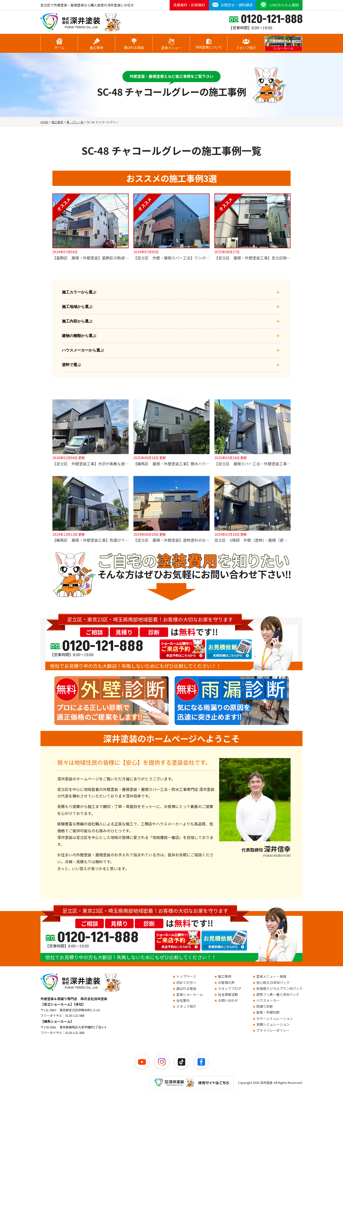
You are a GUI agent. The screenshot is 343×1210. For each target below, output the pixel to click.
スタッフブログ (229, 988)
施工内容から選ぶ (171, 321)
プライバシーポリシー (273, 1030)
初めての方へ (186, 982)
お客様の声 (226, 982)
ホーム (59, 44)
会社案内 (183, 1000)
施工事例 (96, 44)
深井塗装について (208, 44)
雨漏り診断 (264, 1006)
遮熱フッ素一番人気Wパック (277, 994)
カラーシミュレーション (274, 1018)
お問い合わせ (228, 1000)
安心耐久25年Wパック (273, 982)
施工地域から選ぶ (171, 307)
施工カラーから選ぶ (171, 292)
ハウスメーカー (268, 1000)
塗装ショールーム (189, 994)
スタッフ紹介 (246, 44)
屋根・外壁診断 (268, 1012)
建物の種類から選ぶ (171, 336)
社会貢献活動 (228, 994)
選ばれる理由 (134, 44)
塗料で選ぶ (171, 365)
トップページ (186, 976)
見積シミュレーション (273, 1024)
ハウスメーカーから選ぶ (171, 350)
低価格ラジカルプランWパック (279, 988)
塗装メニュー (171, 44)
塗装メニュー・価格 (271, 976)
